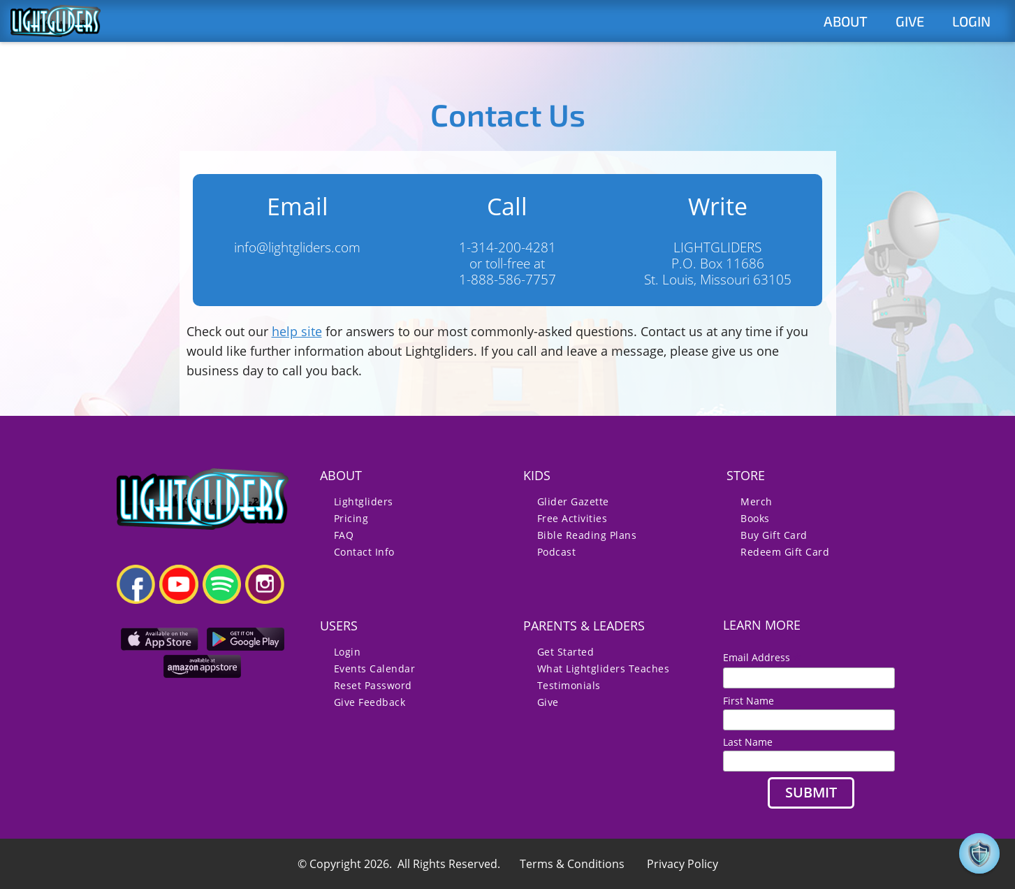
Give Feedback (370, 702)
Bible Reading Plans (587, 535)
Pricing (351, 518)
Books (755, 518)
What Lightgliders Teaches (603, 668)
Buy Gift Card (774, 535)
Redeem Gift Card (784, 551)
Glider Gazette (573, 501)
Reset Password (373, 685)
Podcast (556, 551)
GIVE (910, 21)
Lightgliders (363, 501)
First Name (748, 700)
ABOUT (846, 21)
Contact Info (364, 551)
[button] (979, 853)
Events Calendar (375, 668)
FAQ (344, 535)
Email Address (762, 657)
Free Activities (572, 518)
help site (297, 331)
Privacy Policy (682, 864)
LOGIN (971, 21)
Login (347, 651)
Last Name (748, 742)
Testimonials (569, 685)
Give (548, 702)
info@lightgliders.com (297, 247)
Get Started (565, 651)
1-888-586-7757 (507, 279)
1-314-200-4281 (507, 247)
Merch (756, 501)
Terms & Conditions (572, 864)
